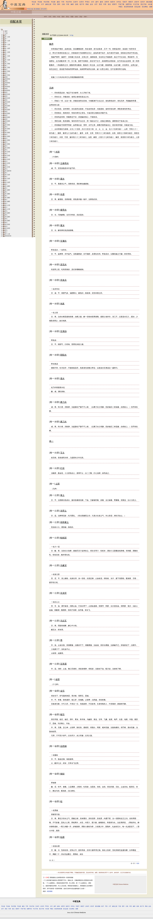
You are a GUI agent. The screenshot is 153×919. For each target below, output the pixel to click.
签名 (109, 4)
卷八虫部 (7, 174)
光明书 (106, 2)
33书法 (118, 2)
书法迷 (34, 2)
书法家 (53, 2)
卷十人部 (7, 234)
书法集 (40, 2)
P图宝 (121, 7)
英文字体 (144, 4)
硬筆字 (114, 4)
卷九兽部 (7, 224)
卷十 (6, 232)
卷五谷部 (7, 94)
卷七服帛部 (8, 171)
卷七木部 (7, 151)
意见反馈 (137, 7)
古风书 (81, 2)
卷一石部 (7, 52)
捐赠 (150, 7)
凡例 (6, 33)
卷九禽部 (7, 213)
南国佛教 (49, 891)
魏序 (6, 31)
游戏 (76, 4)
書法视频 (149, 2)
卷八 (6, 173)
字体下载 (121, 4)
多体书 (136, 2)
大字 (42, 4)
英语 (100, 4)
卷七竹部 (7, 167)
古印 (92, 2)
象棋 (72, 4)
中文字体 (136, 4)
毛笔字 (125, 2)
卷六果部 (7, 125)
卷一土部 (7, 44)
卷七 (6, 150)
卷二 (6, 62)
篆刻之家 (48, 4)
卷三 (6, 69)
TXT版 (71, 35)
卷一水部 (7, 37)
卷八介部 (7, 205)
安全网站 (145, 7)
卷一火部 (7, 40)
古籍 (63, 4)
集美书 (112, 2)
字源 (54, 4)
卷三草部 (7, 71)
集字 (33, 4)
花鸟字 (142, 2)
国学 (58, 4)
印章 (104, 4)
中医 (67, 4)
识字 (95, 4)
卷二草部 (7, 63)
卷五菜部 (7, 106)
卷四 (6, 77)
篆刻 (58, 2)
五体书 (75, 2)
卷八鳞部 (7, 186)
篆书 (97, 2)
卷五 (6, 92)
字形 (37, 4)
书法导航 (46, 2)
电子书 (82, 4)
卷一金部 (7, 48)
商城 (87, 4)
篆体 (101, 2)
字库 (62, 2)
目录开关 (47, 39)
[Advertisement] (80, 26)
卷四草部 (7, 79)
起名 (91, 4)
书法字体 (69, 2)
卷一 (6, 35)
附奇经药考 (8, 236)
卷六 (6, 123)
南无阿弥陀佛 (128, 7)
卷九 (6, 211)
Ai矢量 (150, 4)
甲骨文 (87, 2)
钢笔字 (130, 2)
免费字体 (129, 4)
